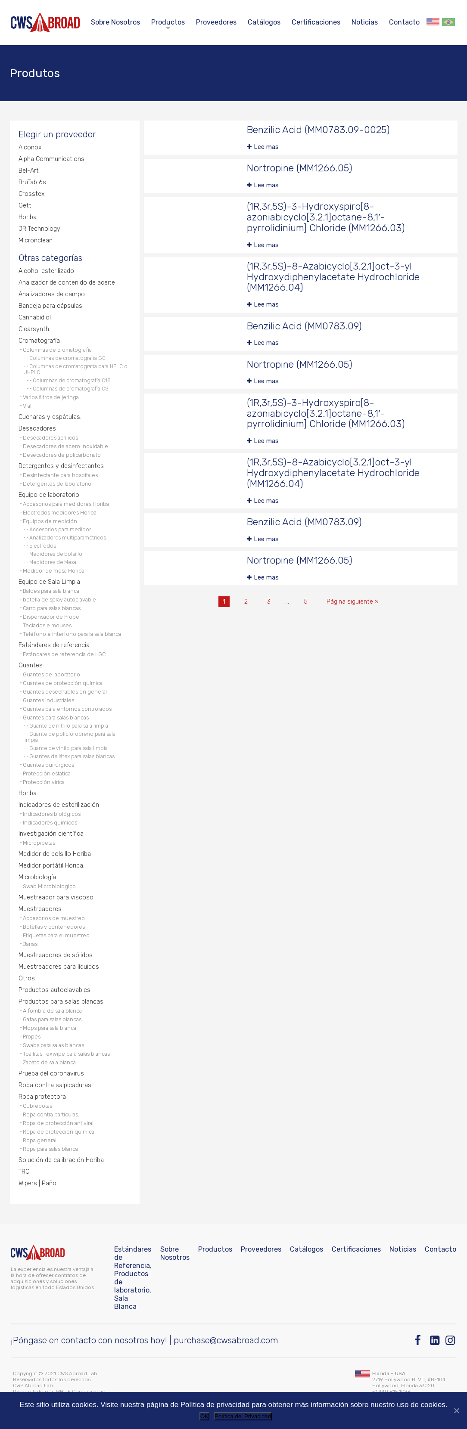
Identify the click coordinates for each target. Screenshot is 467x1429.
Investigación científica (51, 833)
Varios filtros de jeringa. (51, 397)
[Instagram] (450, 1340)
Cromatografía (39, 340)
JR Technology (39, 228)
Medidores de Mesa (52, 562)
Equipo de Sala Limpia (49, 582)
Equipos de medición (50, 521)
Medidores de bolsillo (55, 554)
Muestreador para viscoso (56, 897)
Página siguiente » (353, 601)
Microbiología (37, 877)
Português (448, 22)
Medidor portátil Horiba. (51, 865)
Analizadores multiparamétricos (67, 538)
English (433, 22)
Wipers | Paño (37, 1183)
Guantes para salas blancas (56, 717)
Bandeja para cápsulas (50, 306)
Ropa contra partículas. (51, 1114)
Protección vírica (44, 782)
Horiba (28, 217)
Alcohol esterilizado (46, 271)
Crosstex (31, 194)
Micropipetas (39, 843)
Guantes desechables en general (65, 691)
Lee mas (266, 147)
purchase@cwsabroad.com (226, 1340)
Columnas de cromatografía (57, 350)
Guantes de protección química (63, 683)
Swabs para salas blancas (53, 1045)
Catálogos (264, 22)
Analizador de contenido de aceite (67, 282)
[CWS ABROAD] (45, 22)
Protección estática (47, 773)
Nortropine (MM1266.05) (299, 168)
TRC (24, 1171)
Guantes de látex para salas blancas (72, 756)
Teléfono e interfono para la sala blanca (72, 634)
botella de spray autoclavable (59, 599)
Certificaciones (316, 22)
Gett (25, 205)
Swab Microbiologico (49, 886)
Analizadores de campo (52, 294)
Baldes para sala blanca (51, 591)
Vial (27, 406)
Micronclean (36, 240)
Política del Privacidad (243, 1416)
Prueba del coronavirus (51, 1073)
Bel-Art (29, 170)
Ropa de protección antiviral (58, 1123)
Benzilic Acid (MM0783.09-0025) (318, 130)
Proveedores (216, 22)
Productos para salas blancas (61, 1001)
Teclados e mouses (47, 625)
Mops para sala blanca (49, 1028)
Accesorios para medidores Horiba (66, 504)
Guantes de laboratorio (51, 674)
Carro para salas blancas (52, 608)
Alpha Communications (51, 159)
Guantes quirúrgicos (48, 765)
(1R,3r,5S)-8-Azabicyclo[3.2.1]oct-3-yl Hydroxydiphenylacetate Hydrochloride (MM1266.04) (333, 277)
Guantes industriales (48, 700)
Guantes (31, 665)
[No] (456, 1410)
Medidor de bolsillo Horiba (55, 854)
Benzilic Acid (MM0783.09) (304, 326)
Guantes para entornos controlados (67, 709)
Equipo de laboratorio (49, 495)
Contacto (404, 22)
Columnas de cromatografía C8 (71, 389)
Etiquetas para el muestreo (56, 935)
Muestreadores (40, 909)
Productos (168, 22)
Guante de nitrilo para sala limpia (68, 726)
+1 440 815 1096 (391, 1392)
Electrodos (42, 546)
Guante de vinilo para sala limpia (68, 748)
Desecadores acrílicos (50, 437)
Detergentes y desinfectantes (61, 466)
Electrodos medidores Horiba (60, 512)
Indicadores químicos (50, 822)
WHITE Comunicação (81, 1392)
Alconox (30, 147)
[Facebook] (419, 1340)
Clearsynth (34, 329)
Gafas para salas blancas (52, 1019)
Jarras (30, 944)
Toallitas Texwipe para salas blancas (66, 1054)
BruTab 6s (32, 182)
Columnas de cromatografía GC (67, 358)
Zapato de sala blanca (49, 1062)
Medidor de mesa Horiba (53, 570)
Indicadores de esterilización (59, 805)
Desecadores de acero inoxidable (65, 446)
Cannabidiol (35, 317)
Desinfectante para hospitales (60, 475)
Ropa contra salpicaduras (55, 1085)
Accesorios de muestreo (54, 918)
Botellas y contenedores (54, 927)
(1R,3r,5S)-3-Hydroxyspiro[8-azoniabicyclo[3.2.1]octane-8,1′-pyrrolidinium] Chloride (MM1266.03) (326, 217)
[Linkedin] (435, 1340)
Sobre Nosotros (115, 22)
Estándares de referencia (54, 645)
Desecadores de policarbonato (62, 455)
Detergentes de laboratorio (57, 483)
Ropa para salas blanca (50, 1149)
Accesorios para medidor (60, 530)
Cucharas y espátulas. (50, 417)
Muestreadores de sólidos (56, 955)
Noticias (365, 22)
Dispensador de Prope (51, 617)
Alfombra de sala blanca (52, 1010)
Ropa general (39, 1140)
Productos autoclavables (54, 990)
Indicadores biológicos (52, 814)
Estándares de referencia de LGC (64, 654)
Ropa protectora (42, 1096)
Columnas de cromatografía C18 (72, 381)
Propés (31, 1036)
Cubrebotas (37, 1106)
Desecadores (37, 428)
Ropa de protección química (58, 1131)
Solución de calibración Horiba (61, 1160)
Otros (27, 978)
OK (204, 1416)
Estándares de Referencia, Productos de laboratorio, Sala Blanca (133, 1278)
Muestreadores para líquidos (59, 966)
